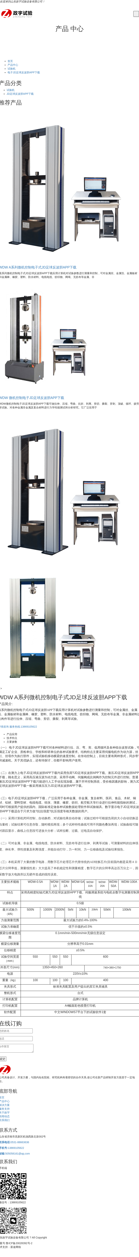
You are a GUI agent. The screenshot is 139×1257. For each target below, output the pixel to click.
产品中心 (13, 64)
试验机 (12, 68)
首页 (10, 61)
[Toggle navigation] (136, 14)
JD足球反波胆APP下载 (20, 93)
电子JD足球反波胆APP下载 (24, 72)
